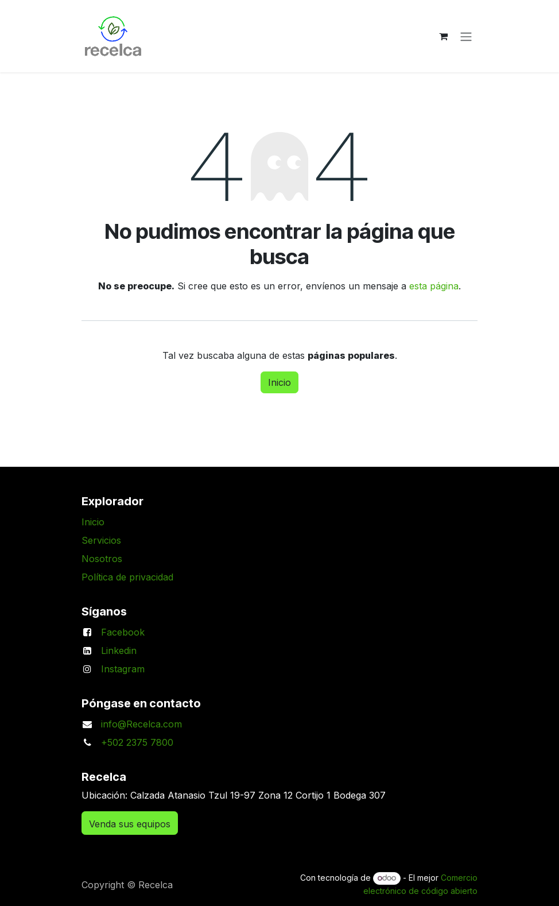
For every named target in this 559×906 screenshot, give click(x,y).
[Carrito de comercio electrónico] (443, 36)
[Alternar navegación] (466, 36)
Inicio (279, 382)
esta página (434, 286)
